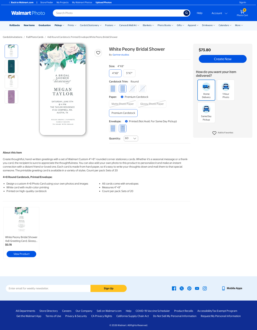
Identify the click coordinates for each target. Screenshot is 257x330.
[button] (222, 133)
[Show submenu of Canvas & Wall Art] (138, 25)
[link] (21, 233)
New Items (29, 25)
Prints (71, 25)
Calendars (224, 25)
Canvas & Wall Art (128, 25)
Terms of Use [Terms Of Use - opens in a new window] (53, 316)
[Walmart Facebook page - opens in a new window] (174, 288)
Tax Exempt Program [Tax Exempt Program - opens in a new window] (224, 311)
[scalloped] (142, 88)
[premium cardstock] (123, 113)
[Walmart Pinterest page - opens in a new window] (189, 288)
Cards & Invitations (12, 37)
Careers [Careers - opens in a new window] (66, 311)
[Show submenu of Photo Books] (172, 25)
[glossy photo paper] (152, 104)
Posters (109, 25)
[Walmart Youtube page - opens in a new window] (197, 288)
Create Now (222, 59)
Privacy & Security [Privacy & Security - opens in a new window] (76, 316)
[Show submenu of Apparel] (197, 25)
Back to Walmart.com (21, 2)
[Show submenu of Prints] (75, 25)
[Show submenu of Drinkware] (214, 25)
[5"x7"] (129, 73)
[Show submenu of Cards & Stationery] (101, 25)
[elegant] (132, 88)
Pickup (58, 25)
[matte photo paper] (122, 104)
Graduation (45, 25)
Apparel (192, 25)
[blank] (113, 128)
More (237, 25)
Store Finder (46, 2)
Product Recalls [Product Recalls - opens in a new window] (183, 311)
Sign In (242, 2)
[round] (123, 88)
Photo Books (164, 25)
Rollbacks (14, 25)
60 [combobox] (126, 138)
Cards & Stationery (89, 25)
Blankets (147, 25)
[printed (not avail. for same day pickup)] (123, 128)
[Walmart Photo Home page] (28, 13)
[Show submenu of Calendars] (231, 25)
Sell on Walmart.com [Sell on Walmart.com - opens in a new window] (109, 311)
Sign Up (108, 288)
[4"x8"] (115, 73)
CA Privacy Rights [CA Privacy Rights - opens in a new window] (101, 316)
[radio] (11, 51)
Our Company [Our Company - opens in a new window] (84, 311)
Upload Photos (104, 2)
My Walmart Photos (82, 2)
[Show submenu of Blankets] (153, 25)
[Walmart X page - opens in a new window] (182, 288)
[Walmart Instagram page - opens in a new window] (205, 288)
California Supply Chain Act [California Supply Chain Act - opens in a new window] (132, 316)
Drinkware (207, 25)
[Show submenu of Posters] (115, 25)
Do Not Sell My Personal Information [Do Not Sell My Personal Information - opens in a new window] (174, 316)
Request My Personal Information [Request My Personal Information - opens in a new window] (221, 316)
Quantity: (115, 138)
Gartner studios (121, 54)
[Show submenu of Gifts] (183, 25)
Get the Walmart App (28, 316)
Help (199, 13)
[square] (113, 88)
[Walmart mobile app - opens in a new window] (231, 288)
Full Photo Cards (34, 37)
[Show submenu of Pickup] (63, 25)
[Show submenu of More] (242, 25)
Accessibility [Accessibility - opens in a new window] (204, 311)
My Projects (63, 2)
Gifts (179, 25)
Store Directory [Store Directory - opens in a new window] (48, 311)
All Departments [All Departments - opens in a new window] (25, 311)
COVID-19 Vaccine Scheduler (153, 311)
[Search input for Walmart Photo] (118, 13)
